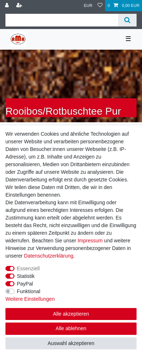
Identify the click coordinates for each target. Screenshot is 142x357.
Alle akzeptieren (71, 314)
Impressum (90, 240)
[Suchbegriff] (61, 20)
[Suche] (127, 20)
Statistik (26, 276)
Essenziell (28, 268)
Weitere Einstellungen (30, 299)
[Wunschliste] (100, 5)
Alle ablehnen (71, 328)
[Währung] (88, 5)
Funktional (29, 291)
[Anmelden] (8, 5)
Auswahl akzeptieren (70, 343)
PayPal (25, 284)
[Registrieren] (20, 5)
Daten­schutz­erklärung (48, 256)
